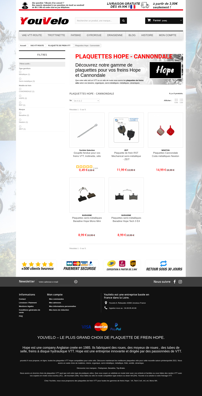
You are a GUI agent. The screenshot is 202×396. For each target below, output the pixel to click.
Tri (70, 100)
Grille (176, 100)
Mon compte (55, 294)
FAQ (21, 316)
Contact (22, 299)
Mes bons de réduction (59, 310)
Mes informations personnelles (62, 306)
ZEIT (22, 129)
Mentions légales (26, 306)
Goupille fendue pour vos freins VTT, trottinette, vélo (87, 154)
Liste (181, 100)
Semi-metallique (27, 81)
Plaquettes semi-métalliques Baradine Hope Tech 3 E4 (126, 219)
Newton (23, 122)
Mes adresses (55, 303)
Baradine (24, 115)
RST (22, 105)
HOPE (23, 98)
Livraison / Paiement (28, 303)
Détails (78, 86)
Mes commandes (56, 299)
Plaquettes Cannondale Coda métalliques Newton (165, 154)
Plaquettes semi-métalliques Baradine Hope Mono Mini (87, 219)
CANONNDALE (26, 91)
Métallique (24, 74)
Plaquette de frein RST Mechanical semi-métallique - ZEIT (126, 156)
